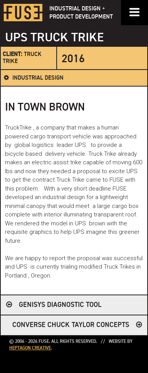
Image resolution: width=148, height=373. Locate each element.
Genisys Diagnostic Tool (60, 304)
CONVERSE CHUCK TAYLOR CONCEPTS (70, 325)
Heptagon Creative (30, 348)
